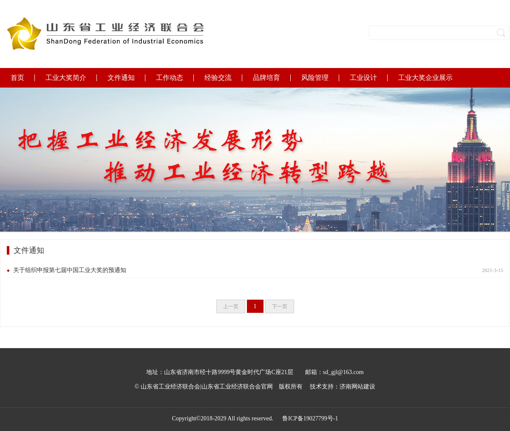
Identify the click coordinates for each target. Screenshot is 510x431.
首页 (17, 77)
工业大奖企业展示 (425, 77)
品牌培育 (266, 77)
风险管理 (315, 77)
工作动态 (169, 77)
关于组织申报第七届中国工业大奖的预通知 (69, 270)
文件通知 (121, 77)
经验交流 (218, 77)
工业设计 (363, 77)
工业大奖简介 (65, 77)
